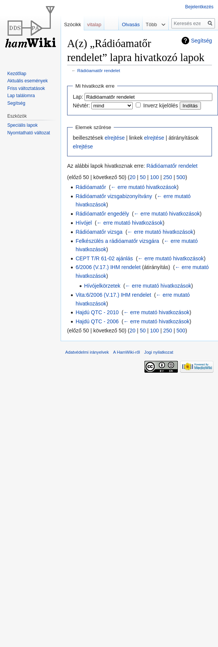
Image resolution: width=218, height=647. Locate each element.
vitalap (94, 24)
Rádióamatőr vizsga (98, 232)
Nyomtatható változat (28, 132)
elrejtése (115, 138)
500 (180, 177)
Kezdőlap (16, 73)
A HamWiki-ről (126, 352)
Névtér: (81, 105)
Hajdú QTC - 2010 (97, 312)
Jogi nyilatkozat (158, 352)
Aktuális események (27, 80)
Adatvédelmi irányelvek (87, 352)
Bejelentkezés (199, 6)
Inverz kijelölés (160, 105)
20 (133, 177)
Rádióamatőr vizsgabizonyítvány (113, 196)
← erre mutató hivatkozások (144, 187)
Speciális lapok (22, 125)
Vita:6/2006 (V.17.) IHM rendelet (113, 295)
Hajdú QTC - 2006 (97, 321)
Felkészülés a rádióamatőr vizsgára (117, 241)
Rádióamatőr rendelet (98, 70)
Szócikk (72, 24)
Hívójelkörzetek (102, 286)
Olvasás (127, 24)
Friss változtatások (26, 88)
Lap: (78, 97)
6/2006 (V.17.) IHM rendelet (107, 267)
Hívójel (83, 223)
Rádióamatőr (90, 187)
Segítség (201, 41)
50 (143, 177)
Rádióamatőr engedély (102, 214)
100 (154, 177)
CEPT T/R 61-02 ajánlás (104, 258)
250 (167, 177)
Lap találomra (21, 95)
